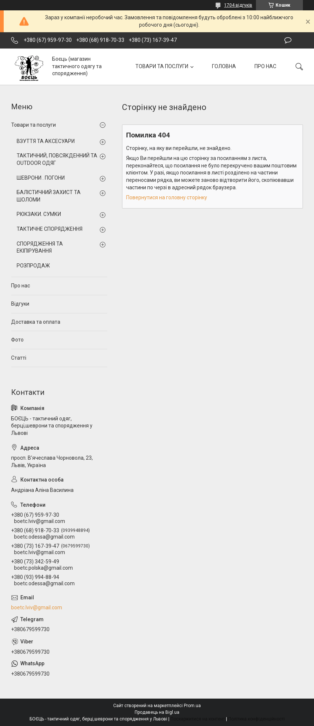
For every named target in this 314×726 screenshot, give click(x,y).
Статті (18, 358)
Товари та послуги (33, 125)
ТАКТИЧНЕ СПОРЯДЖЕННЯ (49, 229)
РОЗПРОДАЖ (33, 266)
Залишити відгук (287, 40)
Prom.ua (192, 705)
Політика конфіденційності (256, 719)
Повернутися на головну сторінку (166, 197)
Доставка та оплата (35, 322)
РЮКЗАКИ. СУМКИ (39, 214)
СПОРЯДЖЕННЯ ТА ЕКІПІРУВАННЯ (40, 247)
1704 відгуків (238, 5)
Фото (17, 340)
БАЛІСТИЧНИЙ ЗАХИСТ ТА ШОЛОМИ (49, 196)
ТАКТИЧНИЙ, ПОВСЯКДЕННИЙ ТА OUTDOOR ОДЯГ (57, 159)
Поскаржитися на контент (197, 719)
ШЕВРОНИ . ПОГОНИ (41, 178)
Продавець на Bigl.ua (157, 712)
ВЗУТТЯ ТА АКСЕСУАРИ (46, 141)
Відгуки (20, 304)
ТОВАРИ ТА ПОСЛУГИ (161, 66)
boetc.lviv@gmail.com (36, 607)
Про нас (20, 286)
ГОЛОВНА (224, 66)
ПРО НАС (265, 66)
